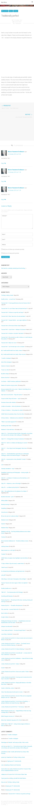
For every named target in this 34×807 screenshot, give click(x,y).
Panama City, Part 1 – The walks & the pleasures (11, 605)
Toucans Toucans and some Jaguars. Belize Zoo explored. (14, 583)
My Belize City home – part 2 (7, 496)
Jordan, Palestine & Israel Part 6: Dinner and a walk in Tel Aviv (15, 671)
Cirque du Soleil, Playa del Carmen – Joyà (10, 398)
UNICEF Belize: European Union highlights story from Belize (14, 558)
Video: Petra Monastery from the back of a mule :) (12, 692)
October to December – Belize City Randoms (11, 406)
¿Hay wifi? (3, 575)
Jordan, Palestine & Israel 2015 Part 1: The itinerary (12, 707)
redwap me (3, 774)
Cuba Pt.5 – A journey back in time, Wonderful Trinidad (13, 459)
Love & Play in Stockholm (6, 634)
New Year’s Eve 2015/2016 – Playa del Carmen (11, 394)
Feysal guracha (4, 778)
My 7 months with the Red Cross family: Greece (11, 350)
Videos (16, 11)
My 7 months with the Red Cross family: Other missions (13, 354)
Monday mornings (5, 504)
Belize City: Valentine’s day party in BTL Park (11, 720)
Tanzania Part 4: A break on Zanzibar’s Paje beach (12, 333)
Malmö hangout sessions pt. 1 (8, 716)
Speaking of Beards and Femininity (13, 765)
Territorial (3, 537)
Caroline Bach (17, 21)
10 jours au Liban (5, 370)
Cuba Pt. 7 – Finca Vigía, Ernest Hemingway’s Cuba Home (14, 448)
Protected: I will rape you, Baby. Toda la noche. (18, 742)
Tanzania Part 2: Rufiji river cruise (8, 342)
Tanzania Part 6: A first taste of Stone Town (10, 325)
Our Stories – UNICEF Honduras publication (11, 381)
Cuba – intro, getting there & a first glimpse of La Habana (13, 491)
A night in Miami (4, 617)
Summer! (3, 523)
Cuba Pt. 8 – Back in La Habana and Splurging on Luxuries (14, 442)
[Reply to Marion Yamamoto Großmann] (3, 163)
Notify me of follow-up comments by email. (13, 249)
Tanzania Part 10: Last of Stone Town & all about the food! (14, 308)
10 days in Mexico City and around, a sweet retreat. (12, 563)
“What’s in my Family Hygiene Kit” (8, 421)
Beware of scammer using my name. (9, 385)
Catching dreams (5, 546)
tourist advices (4, 769)
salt (2, 464)
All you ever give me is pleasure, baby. (9, 516)
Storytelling (3, 508)
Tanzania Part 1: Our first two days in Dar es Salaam (12, 346)
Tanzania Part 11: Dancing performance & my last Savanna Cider (15, 303)
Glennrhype (3, 742)
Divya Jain (3, 782)
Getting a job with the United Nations (18, 778)
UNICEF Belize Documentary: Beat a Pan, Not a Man (12, 414)
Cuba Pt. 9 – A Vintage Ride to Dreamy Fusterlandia (12, 439)
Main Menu (17, 2)
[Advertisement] (17, 130)
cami (2, 765)
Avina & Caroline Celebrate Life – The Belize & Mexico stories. (15, 541)
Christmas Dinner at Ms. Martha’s (8, 402)
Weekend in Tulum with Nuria (7, 429)
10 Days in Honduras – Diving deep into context (11, 410)
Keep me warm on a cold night (8, 550)
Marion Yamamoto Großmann (16, 151)
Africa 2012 (5, 11)
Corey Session (4, 512)
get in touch (24, 803)
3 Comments (18, 23)
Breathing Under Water (6, 425)
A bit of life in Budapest (6, 362)
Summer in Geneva (5, 366)
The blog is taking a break (7, 295)
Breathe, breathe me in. (6, 588)
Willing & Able (4, 500)
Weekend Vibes (4, 527)
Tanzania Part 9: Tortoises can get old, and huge (12, 312)
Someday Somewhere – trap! (7, 468)
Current (2, 667)
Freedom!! (3, 554)
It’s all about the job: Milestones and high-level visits (12, 571)
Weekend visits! (4, 520)
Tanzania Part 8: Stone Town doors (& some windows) (13, 316)
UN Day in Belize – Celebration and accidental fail (12, 418)
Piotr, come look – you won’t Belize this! (10, 609)
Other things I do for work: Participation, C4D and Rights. (13, 579)
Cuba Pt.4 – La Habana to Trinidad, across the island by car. (14, 478)
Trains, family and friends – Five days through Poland (13, 630)
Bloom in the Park (5, 377)
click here (3, 746)
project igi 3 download (6, 757)
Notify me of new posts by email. (11, 253)
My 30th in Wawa (5, 373)
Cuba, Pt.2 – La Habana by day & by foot (10, 487)
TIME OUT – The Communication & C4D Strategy (11, 592)
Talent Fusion (4, 567)
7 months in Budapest (6, 358)
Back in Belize (4, 613)
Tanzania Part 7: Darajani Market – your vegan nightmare (14, 320)
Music (10, 11)
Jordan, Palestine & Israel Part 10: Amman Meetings (12, 649)
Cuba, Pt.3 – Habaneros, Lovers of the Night (10, 483)
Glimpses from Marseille (6, 626)
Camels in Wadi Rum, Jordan (7, 688)
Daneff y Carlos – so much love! (8, 299)
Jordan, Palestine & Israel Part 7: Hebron (10, 664)
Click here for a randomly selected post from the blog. (13, 268)
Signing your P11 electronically (14, 761)
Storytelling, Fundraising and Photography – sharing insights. (15, 472)
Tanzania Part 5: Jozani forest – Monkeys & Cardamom (13, 329)
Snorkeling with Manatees (7, 596)
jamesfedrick (4, 751)
